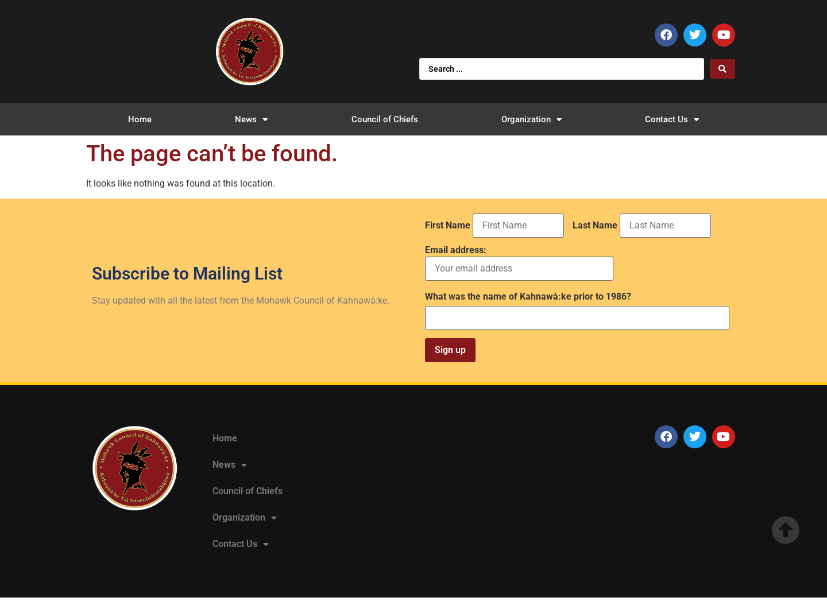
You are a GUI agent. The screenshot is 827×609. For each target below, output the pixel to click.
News (251, 120)
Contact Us (672, 120)
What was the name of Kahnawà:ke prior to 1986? (528, 296)
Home (140, 119)
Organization (531, 120)
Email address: (519, 263)
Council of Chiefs (384, 119)
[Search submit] (722, 69)
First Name (447, 225)
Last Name (595, 225)
